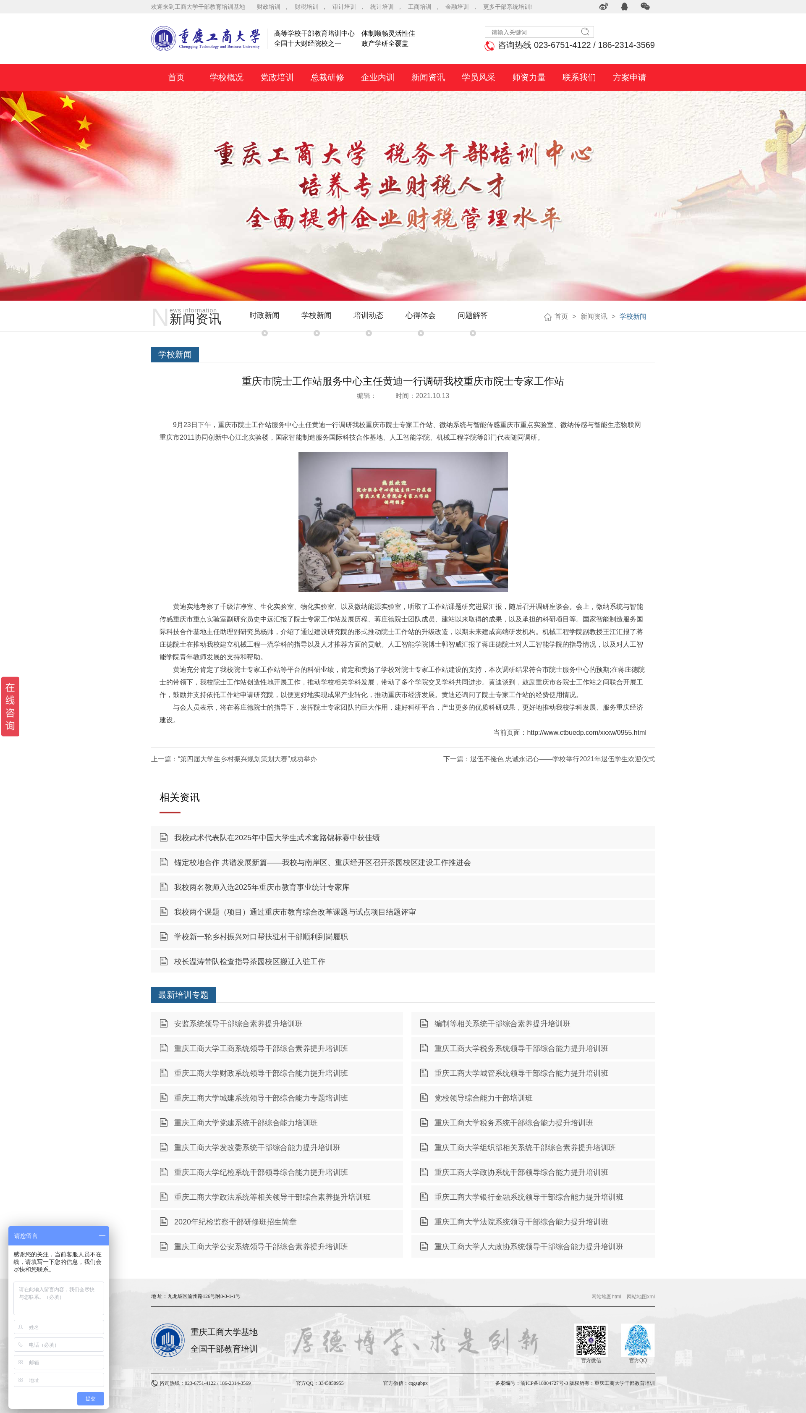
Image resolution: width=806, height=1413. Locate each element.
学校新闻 (316, 315)
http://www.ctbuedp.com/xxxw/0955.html (586, 732)
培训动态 (368, 315)
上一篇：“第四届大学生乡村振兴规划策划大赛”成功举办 (234, 759)
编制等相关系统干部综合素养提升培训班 (502, 1024)
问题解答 (473, 315)
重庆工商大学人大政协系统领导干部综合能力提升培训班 (528, 1247)
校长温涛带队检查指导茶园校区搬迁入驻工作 (249, 961)
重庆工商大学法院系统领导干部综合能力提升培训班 (521, 1222)
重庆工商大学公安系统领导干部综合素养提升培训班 (261, 1247)
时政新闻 (264, 315)
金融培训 (457, 6)
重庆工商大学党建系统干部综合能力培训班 (246, 1123)
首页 (561, 316)
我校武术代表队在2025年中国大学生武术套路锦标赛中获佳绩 (277, 838)
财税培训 (306, 6)
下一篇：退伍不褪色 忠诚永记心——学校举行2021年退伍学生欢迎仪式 (549, 759)
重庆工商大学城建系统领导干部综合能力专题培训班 (261, 1098)
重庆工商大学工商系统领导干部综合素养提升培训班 (261, 1048)
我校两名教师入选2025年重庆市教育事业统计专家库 (262, 887)
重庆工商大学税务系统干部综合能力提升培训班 (513, 1123)
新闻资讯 (594, 316)
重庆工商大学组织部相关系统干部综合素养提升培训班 (525, 1147)
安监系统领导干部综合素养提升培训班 (238, 1024)
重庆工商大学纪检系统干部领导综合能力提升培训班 (261, 1172)
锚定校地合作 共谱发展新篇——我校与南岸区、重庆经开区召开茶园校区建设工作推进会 (322, 862)
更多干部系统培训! (507, 6)
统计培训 (382, 6)
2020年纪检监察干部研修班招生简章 (235, 1222)
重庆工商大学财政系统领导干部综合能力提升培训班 (261, 1073)
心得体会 (421, 315)
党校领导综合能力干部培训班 (483, 1098)
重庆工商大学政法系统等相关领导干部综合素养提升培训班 (272, 1197)
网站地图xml (641, 1297)
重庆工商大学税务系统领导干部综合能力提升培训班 (521, 1048)
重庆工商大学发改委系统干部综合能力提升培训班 (257, 1147)
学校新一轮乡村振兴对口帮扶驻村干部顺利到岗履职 (261, 937)
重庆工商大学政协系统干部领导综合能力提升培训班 (521, 1172)
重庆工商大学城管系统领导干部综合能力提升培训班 (521, 1073)
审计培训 (344, 6)
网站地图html (606, 1297)
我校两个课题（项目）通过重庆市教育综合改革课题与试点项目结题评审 (295, 912)
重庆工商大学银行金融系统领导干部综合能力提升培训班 (528, 1197)
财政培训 (268, 6)
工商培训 (420, 6)
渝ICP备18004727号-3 (544, 1383)
